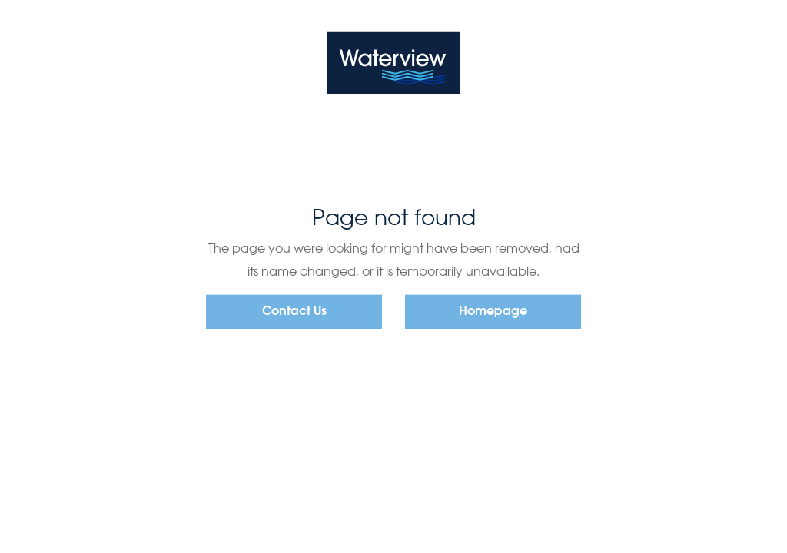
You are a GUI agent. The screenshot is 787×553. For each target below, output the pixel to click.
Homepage (493, 312)
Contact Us (294, 312)
